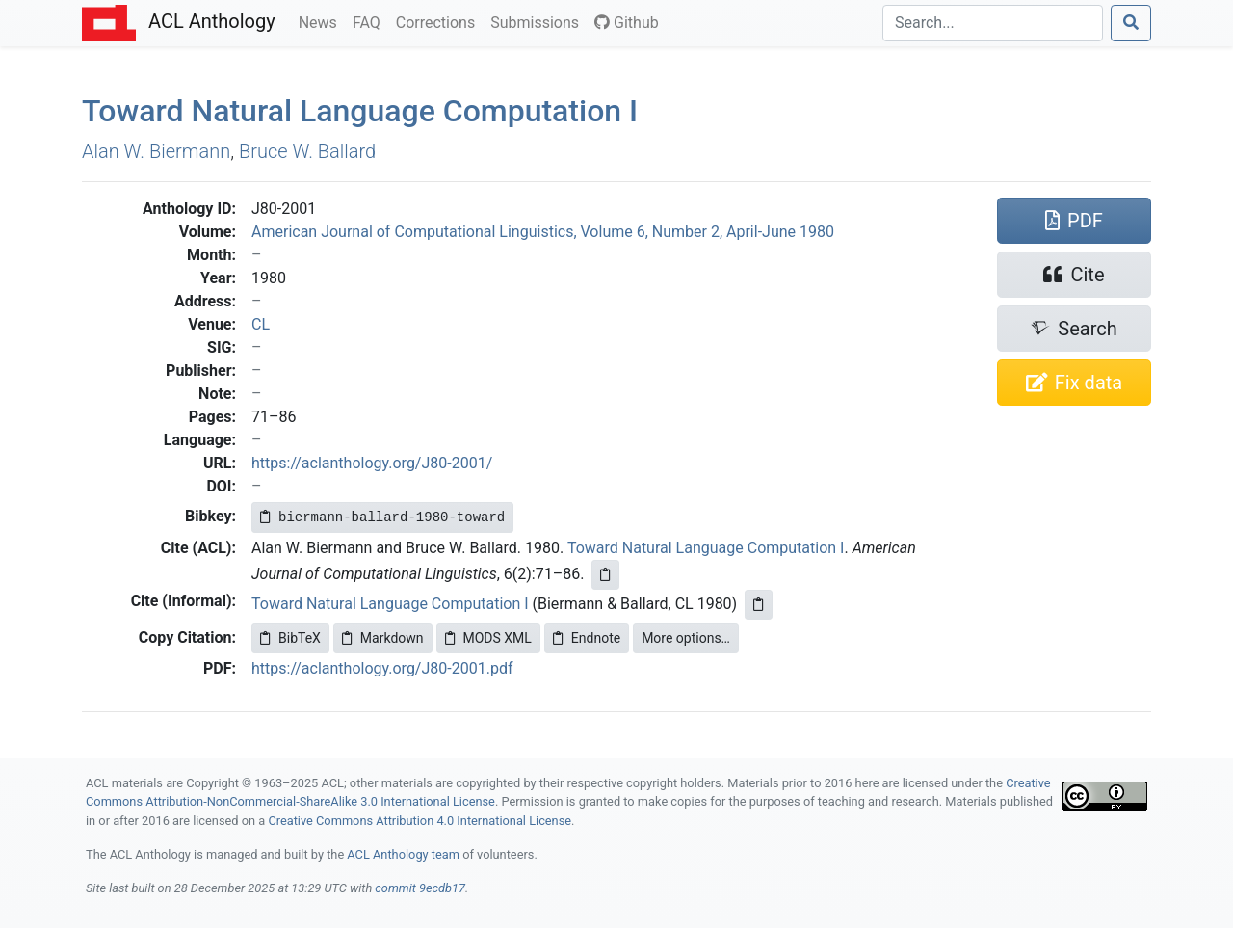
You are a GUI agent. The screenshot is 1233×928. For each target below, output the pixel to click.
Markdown (383, 638)
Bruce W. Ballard (307, 151)
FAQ (370, 21)
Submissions (538, 21)
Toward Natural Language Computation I (706, 548)
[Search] (992, 23)
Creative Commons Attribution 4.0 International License (419, 820)
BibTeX (290, 638)
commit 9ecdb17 (420, 888)
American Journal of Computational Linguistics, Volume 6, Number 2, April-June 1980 (542, 232)
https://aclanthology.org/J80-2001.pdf (381, 668)
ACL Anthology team (403, 854)
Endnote (586, 638)
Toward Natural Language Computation (360, 111)
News (322, 21)
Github (626, 22)
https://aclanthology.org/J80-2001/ (371, 463)
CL (260, 324)
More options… (686, 638)
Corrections (439, 21)
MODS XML (488, 638)
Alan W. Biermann (156, 151)
